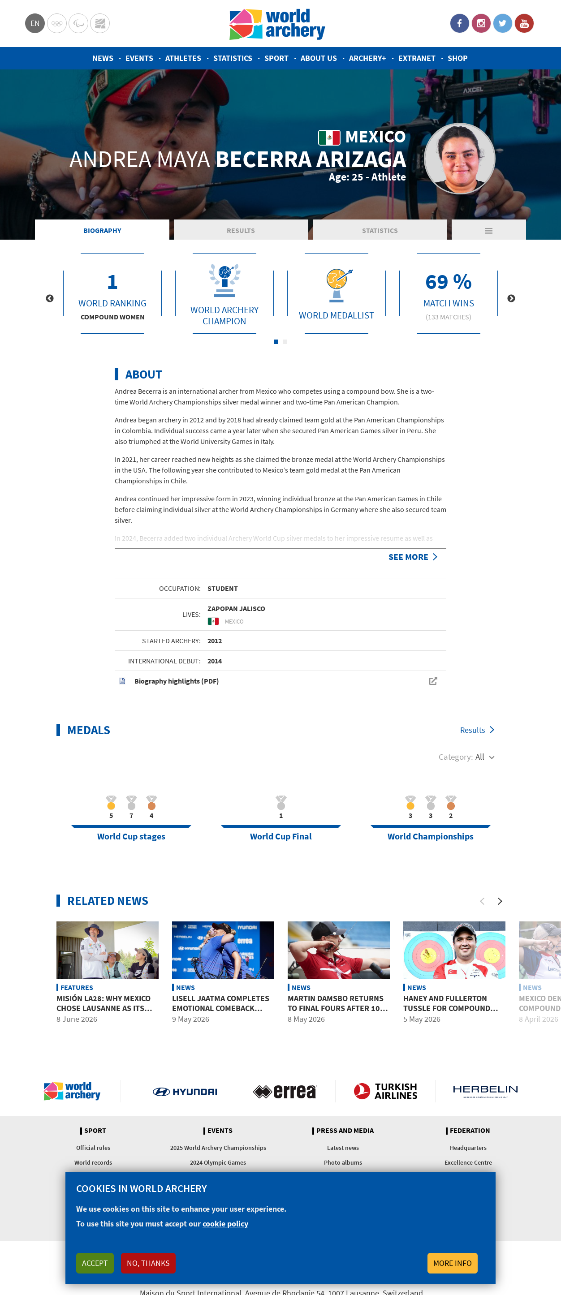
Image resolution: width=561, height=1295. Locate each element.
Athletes (183, 58)
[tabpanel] (112, 293)
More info (452, 1263)
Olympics (57, 23)
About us (319, 58)
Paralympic (78, 23)
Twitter (503, 23)
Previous (49, 298)
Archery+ (367, 58)
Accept (95, 1263)
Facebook (460, 23)
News (102, 58)
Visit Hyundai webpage (185, 1091)
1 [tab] (276, 342)
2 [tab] (285, 342)
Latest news (343, 1148)
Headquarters (468, 1148)
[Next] (500, 901)
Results (241, 230)
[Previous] (482, 901)
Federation (470, 1131)
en (35, 23)
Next (511, 298)
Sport (276, 58)
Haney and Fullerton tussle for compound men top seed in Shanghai (453, 1008)
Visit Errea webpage (285, 1091)
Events (139, 58)
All (479, 756)
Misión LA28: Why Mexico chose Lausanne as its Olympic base (103, 1008)
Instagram (481, 23)
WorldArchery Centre (100, 23)
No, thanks (148, 1263)
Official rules (93, 1148)
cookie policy (225, 1223)
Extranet (417, 58)
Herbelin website (485, 1091)
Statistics (232, 58)
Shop (458, 58)
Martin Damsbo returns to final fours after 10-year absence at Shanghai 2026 (338, 1013)
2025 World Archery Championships (218, 1148)
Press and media (345, 1131)
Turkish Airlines (386, 1091)
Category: (456, 756)
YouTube (524, 23)
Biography (102, 230)
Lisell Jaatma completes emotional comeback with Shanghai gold (220, 1008)
